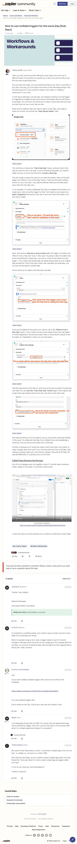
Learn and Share (16, 16)
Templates (66, 826)
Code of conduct (13, 796)
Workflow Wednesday (38, 546)
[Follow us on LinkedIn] (38, 835)
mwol (13, 627)
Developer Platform (28, 826)
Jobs (47, 826)
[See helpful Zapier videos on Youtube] (50, 835)
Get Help (6, 10)
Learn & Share (20, 10)
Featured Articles (31, 16)
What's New (35, 10)
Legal (65, 841)
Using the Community (15, 800)
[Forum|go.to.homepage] (19, 4)
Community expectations (16, 803)
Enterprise (55, 826)
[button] (62, 4)
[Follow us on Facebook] (34, 835)
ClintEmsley (16, 70)
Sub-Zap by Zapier (20, 546)
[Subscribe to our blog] (42, 835)
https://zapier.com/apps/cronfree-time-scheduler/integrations (35, 691)
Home (5, 16)
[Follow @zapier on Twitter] (46, 835)
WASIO (14, 718)
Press (40, 826)
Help (16, 826)
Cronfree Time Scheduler (20, 670)
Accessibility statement (45, 819)
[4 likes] (20, 552)
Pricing (10, 826)
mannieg (14, 587)
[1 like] (18, 735)
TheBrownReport (17, 745)
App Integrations (38, 830)
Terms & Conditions (30, 819)
